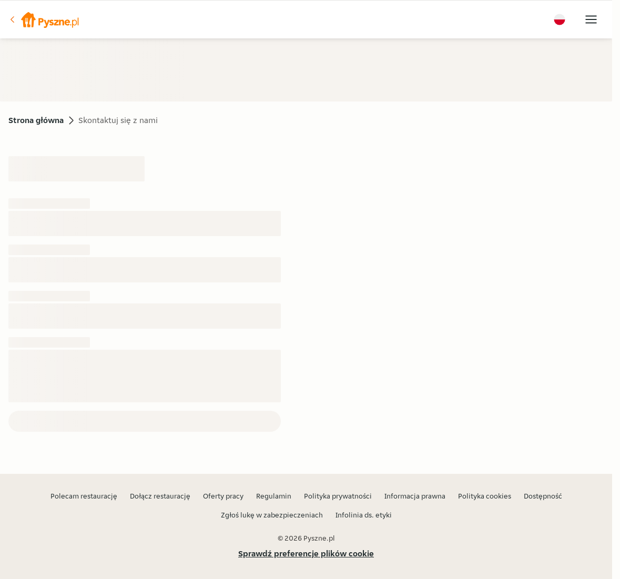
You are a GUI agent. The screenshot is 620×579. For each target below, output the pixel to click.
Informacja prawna (414, 496)
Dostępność (543, 496)
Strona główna (36, 120)
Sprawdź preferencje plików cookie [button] (306, 553)
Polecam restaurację (83, 496)
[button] (43, 19)
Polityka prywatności (338, 496)
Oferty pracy (223, 496)
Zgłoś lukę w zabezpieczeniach (272, 515)
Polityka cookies (484, 496)
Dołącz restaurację (160, 496)
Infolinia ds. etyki (364, 515)
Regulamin (273, 496)
